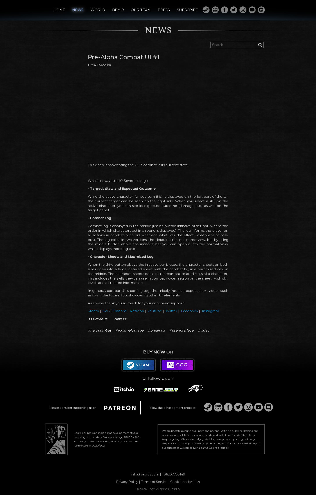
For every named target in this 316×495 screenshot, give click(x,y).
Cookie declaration (185, 482)
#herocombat (99, 330)
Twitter (171, 311)
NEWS (78, 10)
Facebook (189, 311)
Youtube (155, 311)
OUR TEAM (141, 10)
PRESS (164, 10)
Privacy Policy (127, 482)
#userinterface (181, 330)
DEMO (118, 10)
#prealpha (156, 330)
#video (203, 330)
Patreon (137, 311)
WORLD (98, 10)
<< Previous (97, 319)
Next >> (120, 319)
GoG (106, 311)
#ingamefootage (129, 330)
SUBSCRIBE (187, 10)
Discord (119, 311)
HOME (59, 10)
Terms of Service (154, 482)
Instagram (210, 311)
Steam (93, 311)
